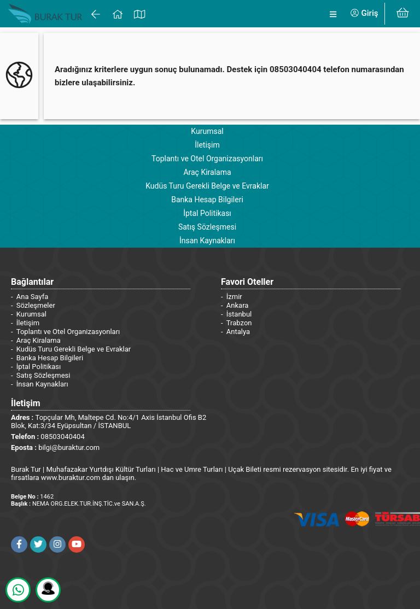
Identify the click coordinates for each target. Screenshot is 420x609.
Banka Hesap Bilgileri (207, 199)
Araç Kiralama (207, 172)
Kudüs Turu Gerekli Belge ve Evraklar (207, 185)
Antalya (238, 331)
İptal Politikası (207, 213)
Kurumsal (207, 131)
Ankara (237, 305)
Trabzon (239, 323)
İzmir (234, 296)
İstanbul (239, 314)
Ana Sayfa (32, 296)
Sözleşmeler (35, 305)
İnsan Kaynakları (207, 240)
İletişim (207, 144)
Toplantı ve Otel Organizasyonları (207, 158)
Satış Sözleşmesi (207, 226)
